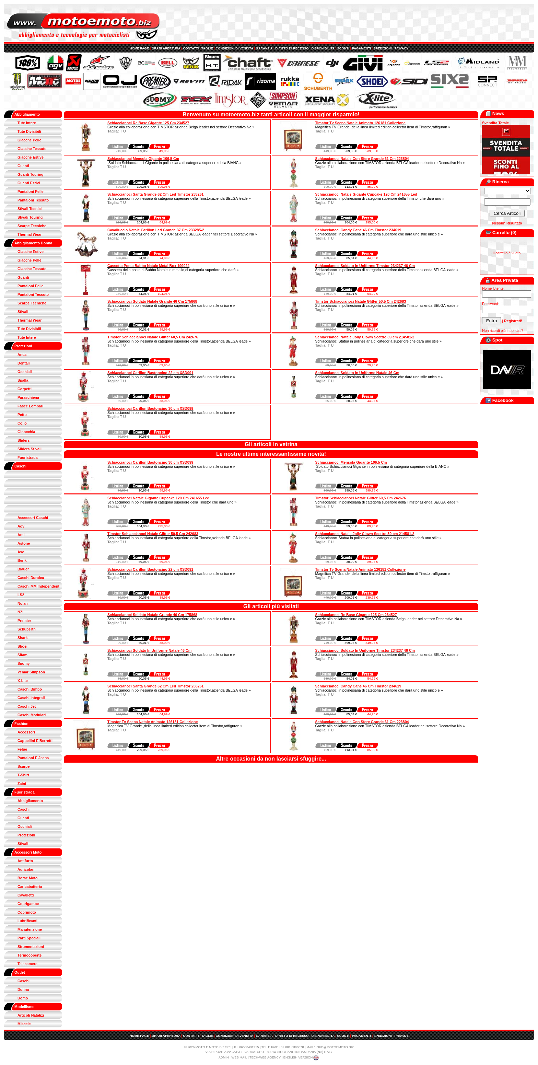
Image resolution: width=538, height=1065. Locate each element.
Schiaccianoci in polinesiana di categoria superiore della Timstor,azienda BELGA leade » (179, 198)
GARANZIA (264, 48)
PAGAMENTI (361, 48)
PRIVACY (401, 48)
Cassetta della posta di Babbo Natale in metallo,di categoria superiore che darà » (173, 270)
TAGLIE (207, 48)
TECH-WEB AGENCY (265, 1057)
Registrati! (513, 321)
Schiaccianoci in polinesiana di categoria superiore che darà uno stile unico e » (379, 234)
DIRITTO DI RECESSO (291, 48)
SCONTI (343, 48)
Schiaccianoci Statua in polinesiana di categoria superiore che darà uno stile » (378, 341)
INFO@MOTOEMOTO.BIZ (335, 1047)
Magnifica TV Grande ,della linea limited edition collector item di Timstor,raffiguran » (383, 127)
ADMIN (224, 1057)
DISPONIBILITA (322, 48)
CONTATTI (191, 48)
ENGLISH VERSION (301, 1057)
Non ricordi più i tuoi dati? (502, 330)
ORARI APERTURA (166, 48)
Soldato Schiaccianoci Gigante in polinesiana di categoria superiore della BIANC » (174, 163)
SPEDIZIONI (383, 48)
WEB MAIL (239, 1057)
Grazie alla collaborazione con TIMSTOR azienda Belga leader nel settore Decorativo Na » (180, 127)
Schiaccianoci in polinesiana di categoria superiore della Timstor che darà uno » (379, 198)
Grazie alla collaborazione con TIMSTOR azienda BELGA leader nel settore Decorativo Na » (390, 163)
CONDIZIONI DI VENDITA (234, 48)
